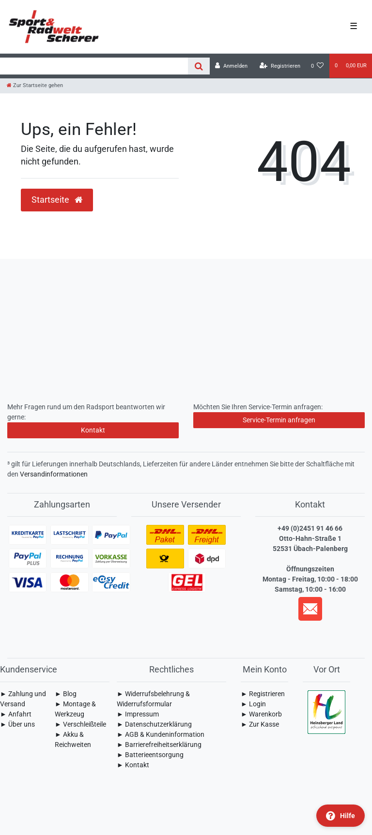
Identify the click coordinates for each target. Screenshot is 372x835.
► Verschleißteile (80, 724)
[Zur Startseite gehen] (35, 85)
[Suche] (199, 66)
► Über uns (17, 724)
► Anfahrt (15, 714)
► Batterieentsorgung (150, 755)
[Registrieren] (280, 66)
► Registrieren (263, 694)
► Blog (66, 694)
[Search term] (94, 66)
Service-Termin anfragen (279, 420)
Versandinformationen (54, 474)
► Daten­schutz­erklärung (154, 724)
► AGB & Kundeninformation (160, 734)
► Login (253, 704)
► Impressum (138, 714)
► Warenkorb (261, 714)
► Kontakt (133, 765)
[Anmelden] (231, 66)
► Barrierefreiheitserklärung (159, 744)
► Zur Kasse (260, 724)
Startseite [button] (56, 200)
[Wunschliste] (317, 66)
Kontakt (93, 430)
